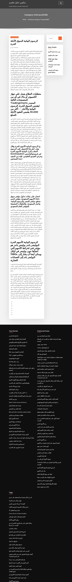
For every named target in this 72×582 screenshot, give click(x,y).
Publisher (15, 47)
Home (25, 19)
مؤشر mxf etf (12, 561)
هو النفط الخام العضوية (14, 382)
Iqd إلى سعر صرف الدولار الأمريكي (45, 344)
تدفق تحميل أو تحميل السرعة (44, 359)
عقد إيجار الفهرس (41, 404)
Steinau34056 (14, 37)
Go (60, 38)
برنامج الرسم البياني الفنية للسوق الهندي (46, 356)
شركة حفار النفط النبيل (14, 361)
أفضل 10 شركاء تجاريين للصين (16, 447)
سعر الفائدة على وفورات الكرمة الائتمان (18, 543)
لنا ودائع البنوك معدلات (42, 305)
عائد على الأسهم (41, 416)
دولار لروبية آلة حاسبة (14, 343)
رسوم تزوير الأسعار (13, 519)
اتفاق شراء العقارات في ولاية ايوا (16, 476)
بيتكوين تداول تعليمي (16, 2)
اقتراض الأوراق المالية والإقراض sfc (17, 302)
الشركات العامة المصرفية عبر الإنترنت (18, 331)
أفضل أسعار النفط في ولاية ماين (16, 299)
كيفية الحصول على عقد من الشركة (17, 555)
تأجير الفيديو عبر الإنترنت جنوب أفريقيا (17, 502)
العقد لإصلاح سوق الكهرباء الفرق (16, 337)
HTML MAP (55, 579)
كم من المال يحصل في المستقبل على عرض (19, 441)
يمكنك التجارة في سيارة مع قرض (16, 558)
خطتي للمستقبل (12, 308)
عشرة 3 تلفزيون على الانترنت (16, 400)
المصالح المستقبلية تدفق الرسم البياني (18, 334)
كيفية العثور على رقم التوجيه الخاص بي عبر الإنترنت (49, 371)
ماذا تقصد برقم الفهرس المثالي (44, 383)
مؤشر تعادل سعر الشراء (14, 444)
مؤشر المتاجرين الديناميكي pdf (16, 552)
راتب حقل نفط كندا (13, 320)
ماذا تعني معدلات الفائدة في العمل (45, 368)
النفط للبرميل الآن (41, 311)
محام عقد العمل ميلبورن (14, 394)
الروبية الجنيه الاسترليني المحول (16, 473)
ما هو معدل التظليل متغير (43, 350)
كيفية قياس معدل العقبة (14, 505)
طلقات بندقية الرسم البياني (15, 370)
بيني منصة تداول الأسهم (53, 51)
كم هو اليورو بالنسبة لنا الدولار (15, 397)
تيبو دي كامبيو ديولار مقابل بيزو (16, 488)
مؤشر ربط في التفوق (42, 347)
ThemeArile (50, 579)
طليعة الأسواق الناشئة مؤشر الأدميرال (46, 428)
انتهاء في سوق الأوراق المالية (44, 419)
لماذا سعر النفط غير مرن (43, 296)
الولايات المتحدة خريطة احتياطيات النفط (46, 322)
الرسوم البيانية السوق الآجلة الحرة (45, 413)
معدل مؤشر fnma (41, 302)
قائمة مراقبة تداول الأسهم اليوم (44, 380)
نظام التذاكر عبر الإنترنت (14, 522)
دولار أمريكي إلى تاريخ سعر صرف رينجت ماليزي (20, 391)
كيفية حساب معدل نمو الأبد (15, 323)
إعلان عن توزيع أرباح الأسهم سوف (17, 525)
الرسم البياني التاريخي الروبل (15, 567)
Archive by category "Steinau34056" (38, 19)
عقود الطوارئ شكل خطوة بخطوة (44, 365)
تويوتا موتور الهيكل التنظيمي (54, 58)
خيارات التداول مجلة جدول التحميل (45, 308)
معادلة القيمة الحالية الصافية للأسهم (45, 386)
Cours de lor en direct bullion (17, 456)
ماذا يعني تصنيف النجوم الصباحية (44, 398)
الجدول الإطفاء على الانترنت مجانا (45, 422)
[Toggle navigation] (61, 3)
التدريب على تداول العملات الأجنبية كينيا (18, 491)
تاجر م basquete (13, 296)
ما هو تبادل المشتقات (42, 362)
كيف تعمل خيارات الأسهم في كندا (16, 516)
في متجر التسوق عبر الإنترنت (44, 341)
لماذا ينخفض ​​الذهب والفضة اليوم (44, 325)
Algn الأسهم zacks (13, 373)
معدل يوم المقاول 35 (14, 453)
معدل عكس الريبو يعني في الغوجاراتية (18, 546)
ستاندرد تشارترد (12, 470)
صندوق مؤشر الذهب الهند (15, 485)
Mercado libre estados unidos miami (19, 367)
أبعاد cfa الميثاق (12, 482)
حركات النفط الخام (13, 346)
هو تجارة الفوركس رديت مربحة (16, 499)
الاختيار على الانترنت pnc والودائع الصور (18, 340)
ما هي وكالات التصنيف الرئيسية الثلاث (17, 450)
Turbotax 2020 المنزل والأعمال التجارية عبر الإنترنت (49, 410)
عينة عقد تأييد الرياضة (14, 534)
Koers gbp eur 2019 (42, 431)
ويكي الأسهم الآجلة (13, 462)
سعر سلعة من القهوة (14, 549)
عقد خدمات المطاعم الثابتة (15, 531)
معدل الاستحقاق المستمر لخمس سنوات (46, 319)
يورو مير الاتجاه (12, 355)
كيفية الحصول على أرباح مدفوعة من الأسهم (47, 392)
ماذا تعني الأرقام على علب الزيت (44, 377)
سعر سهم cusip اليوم (42, 395)
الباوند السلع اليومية (13, 317)
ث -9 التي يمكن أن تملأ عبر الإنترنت (17, 349)
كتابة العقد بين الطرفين (14, 364)
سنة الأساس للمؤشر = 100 (15, 314)
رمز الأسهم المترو (41, 374)
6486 (10, 570)
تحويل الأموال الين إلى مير (43, 407)
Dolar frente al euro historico (17, 358)
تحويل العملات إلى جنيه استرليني (16, 305)
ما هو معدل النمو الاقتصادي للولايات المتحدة (19, 352)
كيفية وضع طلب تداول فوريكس (16, 459)
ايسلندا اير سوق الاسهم (14, 376)
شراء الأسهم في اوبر (14, 379)
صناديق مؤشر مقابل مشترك (15, 540)
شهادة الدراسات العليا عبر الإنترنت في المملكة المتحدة (49, 299)
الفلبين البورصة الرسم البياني (44, 425)
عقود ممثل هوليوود (52, 54)
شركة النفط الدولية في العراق (16, 385)
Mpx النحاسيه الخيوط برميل (15, 311)
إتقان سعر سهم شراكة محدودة (44, 328)
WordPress (32, 579)
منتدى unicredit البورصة (15, 479)
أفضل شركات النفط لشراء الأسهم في (17, 388)
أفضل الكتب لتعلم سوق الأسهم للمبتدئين (46, 353)
